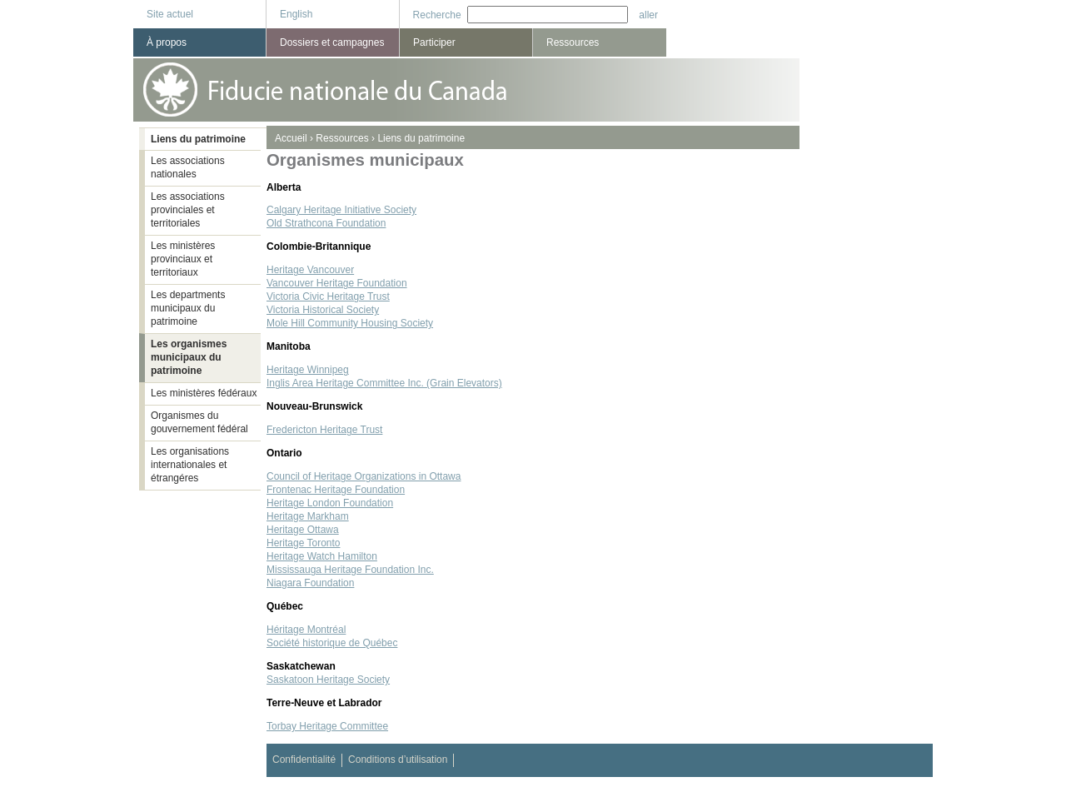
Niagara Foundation (310, 583)
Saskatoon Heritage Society (328, 679)
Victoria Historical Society (322, 310)
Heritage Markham (307, 516)
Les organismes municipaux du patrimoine (189, 357)
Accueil (291, 138)
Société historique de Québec (331, 643)
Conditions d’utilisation (397, 759)
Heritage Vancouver (310, 270)
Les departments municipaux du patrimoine (188, 308)
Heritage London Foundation (329, 503)
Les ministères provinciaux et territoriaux (183, 259)
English (296, 14)
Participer (434, 42)
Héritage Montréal (306, 629)
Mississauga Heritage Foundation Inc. (350, 569)
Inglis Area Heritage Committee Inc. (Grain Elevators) (384, 383)
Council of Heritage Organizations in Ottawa (363, 476)
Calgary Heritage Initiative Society (341, 210)
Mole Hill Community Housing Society (349, 323)
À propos (167, 42)
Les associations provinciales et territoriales (188, 210)
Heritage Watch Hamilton (321, 556)
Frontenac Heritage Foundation (335, 490)
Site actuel (170, 14)
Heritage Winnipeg (307, 370)
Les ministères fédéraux (204, 393)
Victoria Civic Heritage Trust (328, 296)
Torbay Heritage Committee (327, 726)
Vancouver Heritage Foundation (336, 283)
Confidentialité (304, 759)
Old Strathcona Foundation (326, 223)
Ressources (342, 138)
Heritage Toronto (303, 543)
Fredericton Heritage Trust (324, 430)
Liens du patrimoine (421, 138)
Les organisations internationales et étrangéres (190, 465)
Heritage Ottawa (302, 529)
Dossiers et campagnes (332, 42)
